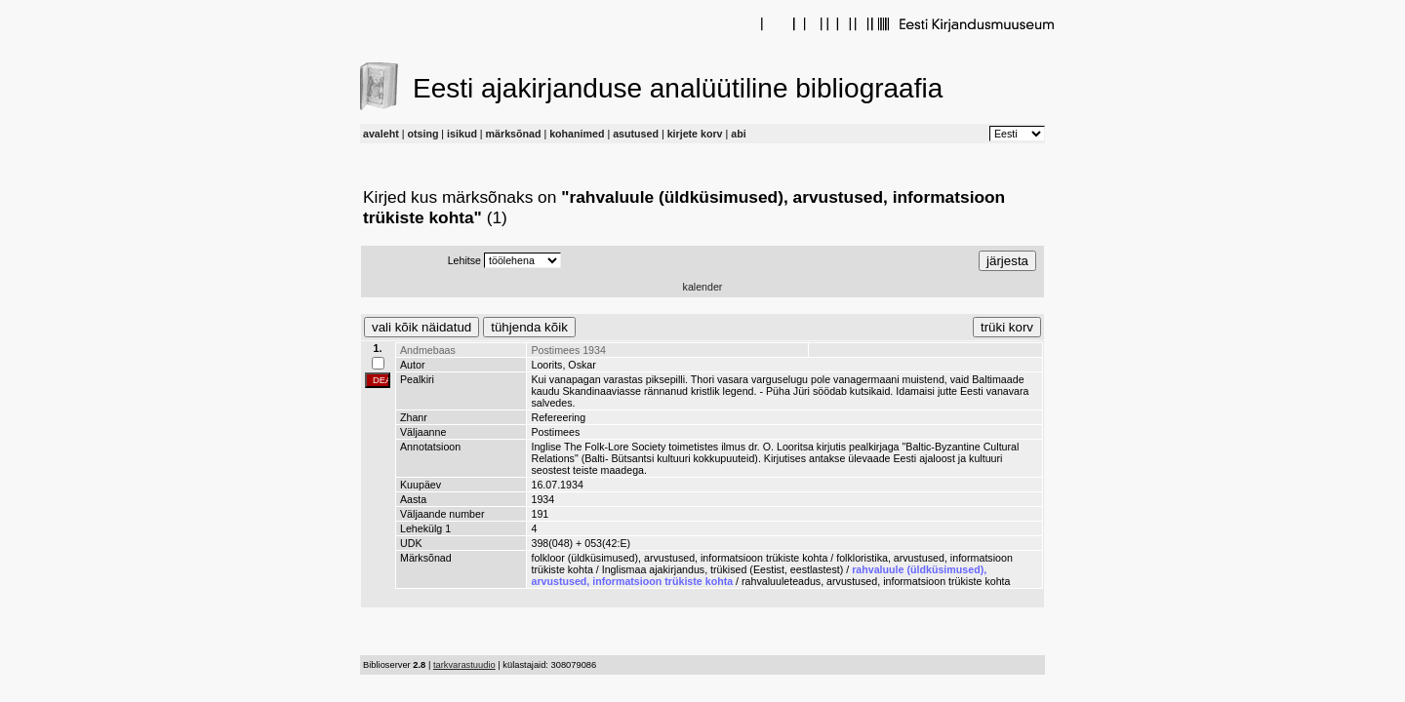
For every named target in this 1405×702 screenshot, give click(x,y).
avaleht (381, 133)
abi (738, 133)
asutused (636, 133)
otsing (422, 133)
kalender (703, 286)
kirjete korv (695, 133)
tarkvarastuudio (464, 665)
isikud (462, 133)
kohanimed (576, 133)
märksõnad (514, 133)
